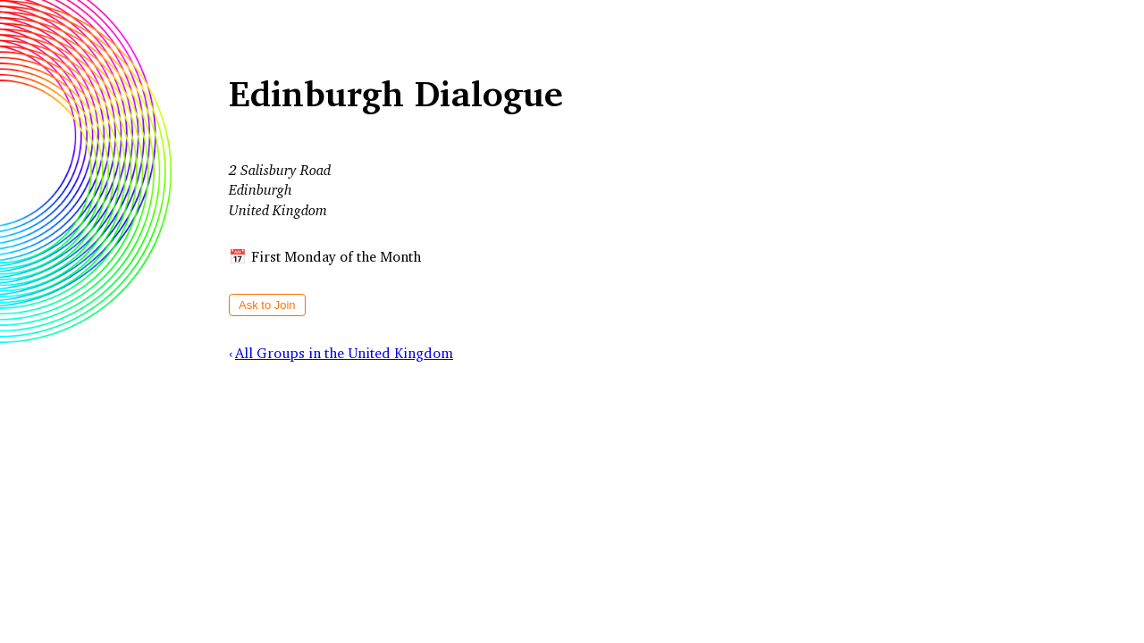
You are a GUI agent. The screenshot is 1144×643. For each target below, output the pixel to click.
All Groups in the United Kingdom (344, 353)
